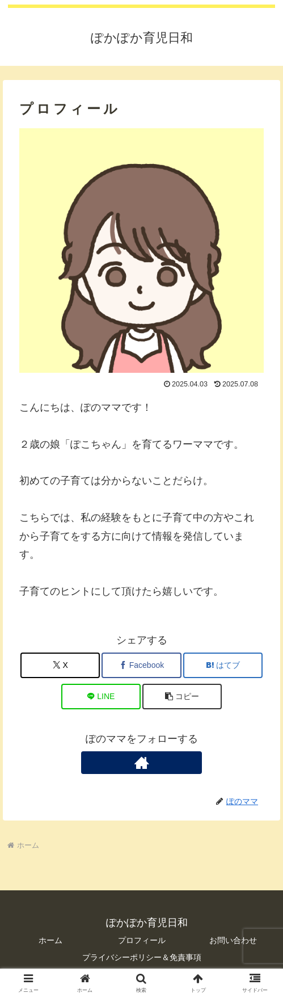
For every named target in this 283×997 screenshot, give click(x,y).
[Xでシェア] (60, 665)
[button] (182, 696)
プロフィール (142, 940)
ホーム (50, 940)
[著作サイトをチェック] (141, 762)
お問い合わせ (233, 940)
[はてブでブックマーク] (223, 665)
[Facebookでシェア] (141, 665)
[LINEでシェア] (101, 696)
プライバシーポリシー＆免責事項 (141, 957)
